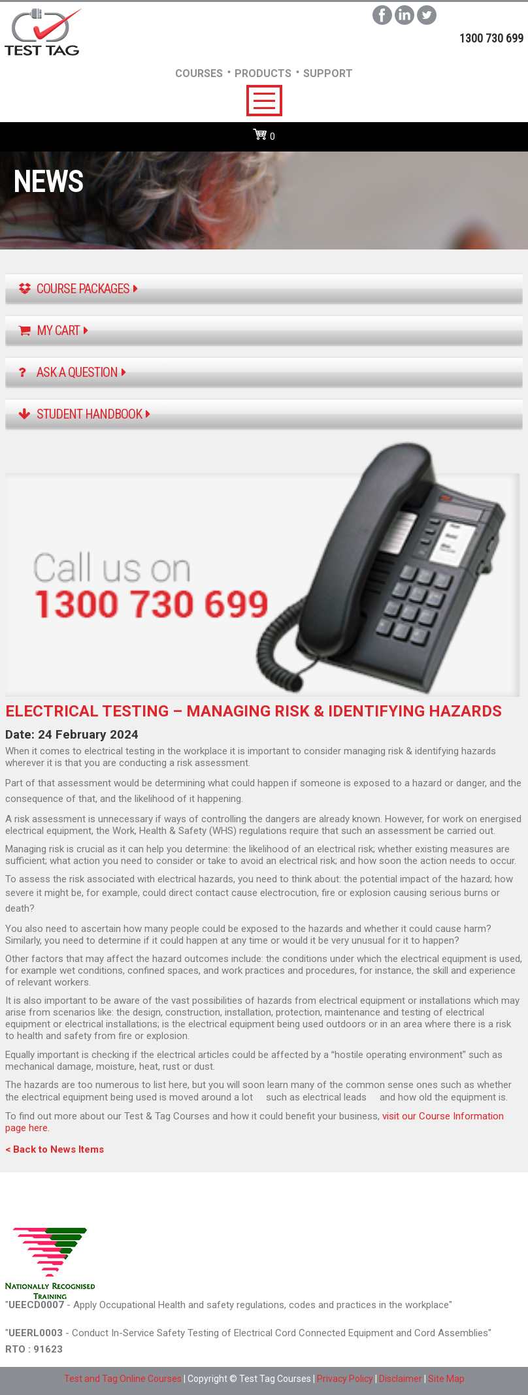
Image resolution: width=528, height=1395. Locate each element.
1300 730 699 (491, 38)
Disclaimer (400, 1378)
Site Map (446, 1378)
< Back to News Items (54, 1149)
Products (263, 73)
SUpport (328, 73)
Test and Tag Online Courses (123, 1378)
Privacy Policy (345, 1378)
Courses (199, 73)
